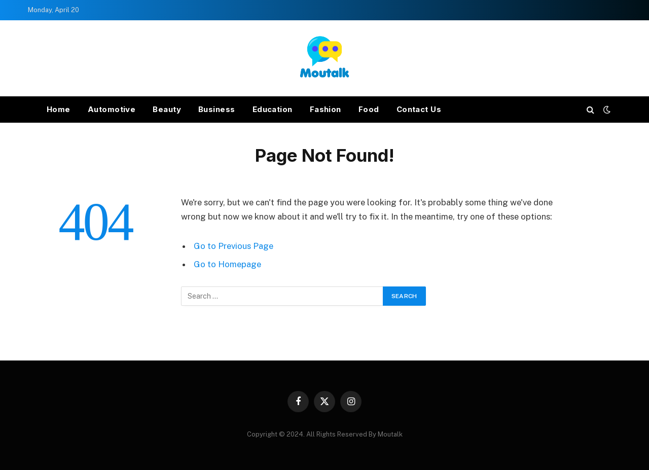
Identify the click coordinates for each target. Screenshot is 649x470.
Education (273, 109)
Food (368, 109)
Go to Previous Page (233, 246)
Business (216, 109)
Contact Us (419, 109)
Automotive (112, 109)
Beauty (167, 109)
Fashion (325, 109)
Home (58, 109)
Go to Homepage (227, 264)
